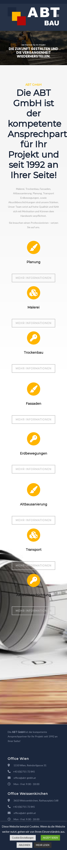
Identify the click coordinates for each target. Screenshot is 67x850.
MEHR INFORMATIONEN (33, 278)
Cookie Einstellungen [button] (23, 837)
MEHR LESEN (42, 845)
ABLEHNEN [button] (24, 845)
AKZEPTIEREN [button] (50, 837)
